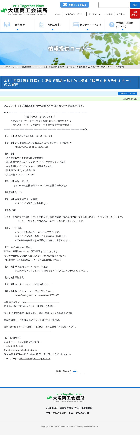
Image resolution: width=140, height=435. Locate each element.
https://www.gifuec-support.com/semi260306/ (37, 295)
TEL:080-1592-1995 (14, 346)
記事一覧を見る (64, 371)
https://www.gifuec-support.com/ (34, 358)
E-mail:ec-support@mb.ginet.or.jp (20, 350)
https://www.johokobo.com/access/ (32, 147)
